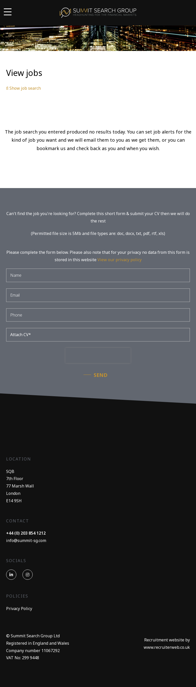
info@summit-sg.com (26, 540)
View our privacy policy (119, 259)
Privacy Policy (19, 608)
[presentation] (98, 355)
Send (100, 375)
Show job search (23, 88)
